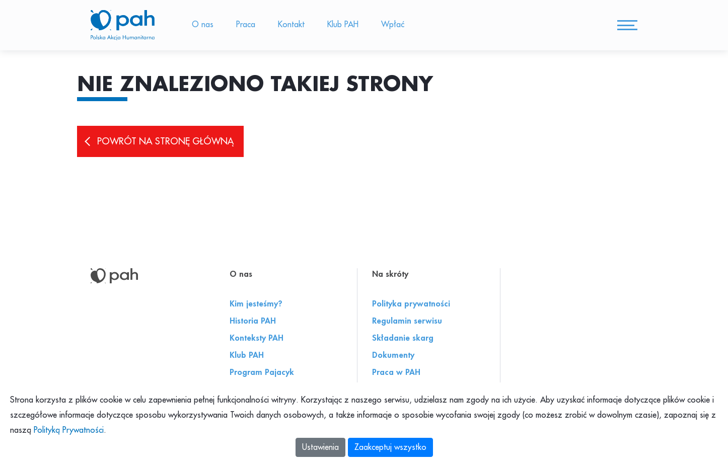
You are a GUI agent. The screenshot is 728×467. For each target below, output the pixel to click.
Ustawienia (320, 447)
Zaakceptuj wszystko (390, 447)
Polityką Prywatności (69, 430)
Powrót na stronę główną (165, 141)
